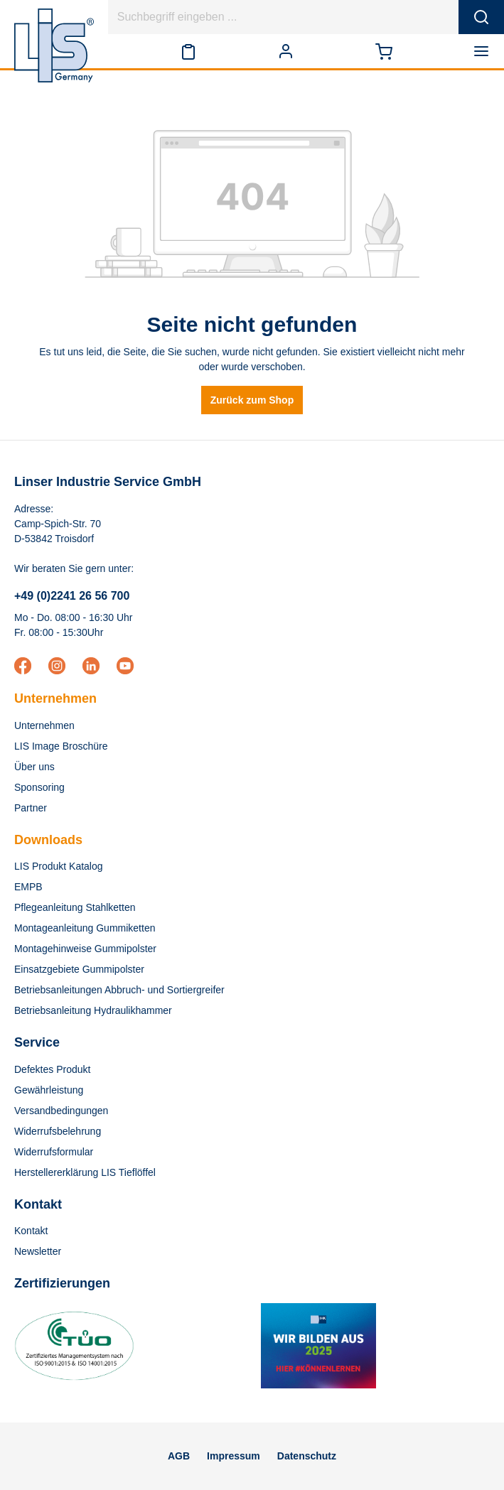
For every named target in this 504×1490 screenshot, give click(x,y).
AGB (179, 1456)
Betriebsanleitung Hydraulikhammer (93, 1010)
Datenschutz (306, 1456)
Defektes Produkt (52, 1069)
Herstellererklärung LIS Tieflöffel (85, 1172)
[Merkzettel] (188, 51)
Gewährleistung (48, 1090)
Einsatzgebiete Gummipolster (79, 969)
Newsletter (37, 1251)
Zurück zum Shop (252, 400)
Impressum (233, 1456)
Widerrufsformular (53, 1151)
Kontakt (31, 1230)
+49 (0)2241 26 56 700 (71, 596)
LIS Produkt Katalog (58, 866)
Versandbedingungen (61, 1110)
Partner (30, 808)
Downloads (48, 840)
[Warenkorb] (384, 51)
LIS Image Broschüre (61, 746)
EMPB (28, 886)
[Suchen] (481, 17)
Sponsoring (39, 787)
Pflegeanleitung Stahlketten (74, 907)
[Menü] (484, 51)
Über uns (34, 766)
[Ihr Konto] (286, 51)
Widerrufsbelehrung (57, 1131)
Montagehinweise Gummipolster (85, 948)
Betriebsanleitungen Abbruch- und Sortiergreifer (119, 989)
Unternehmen (55, 698)
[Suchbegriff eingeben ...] (283, 17)
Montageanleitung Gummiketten (84, 928)
